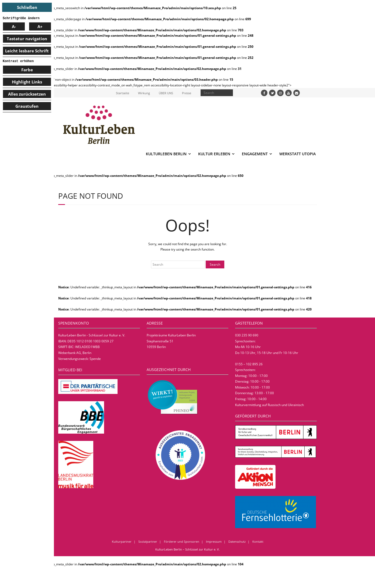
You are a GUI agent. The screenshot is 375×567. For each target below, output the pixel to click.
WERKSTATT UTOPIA (297, 153)
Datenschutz (237, 541)
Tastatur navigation (27, 38)
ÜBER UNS (166, 93)
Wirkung (144, 93)
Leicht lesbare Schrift (27, 50)
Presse (186, 93)
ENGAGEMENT (255, 153)
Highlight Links (27, 82)
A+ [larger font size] (40, 26)
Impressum (214, 541)
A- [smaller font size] (14, 26)
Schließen (27, 7)
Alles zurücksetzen (27, 94)
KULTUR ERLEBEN (214, 153)
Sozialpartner (147, 541)
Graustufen (27, 106)
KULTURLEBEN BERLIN (166, 153)
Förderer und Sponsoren (181, 541)
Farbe (27, 69)
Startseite (122, 93)
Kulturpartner (122, 541)
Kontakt (257, 541)
